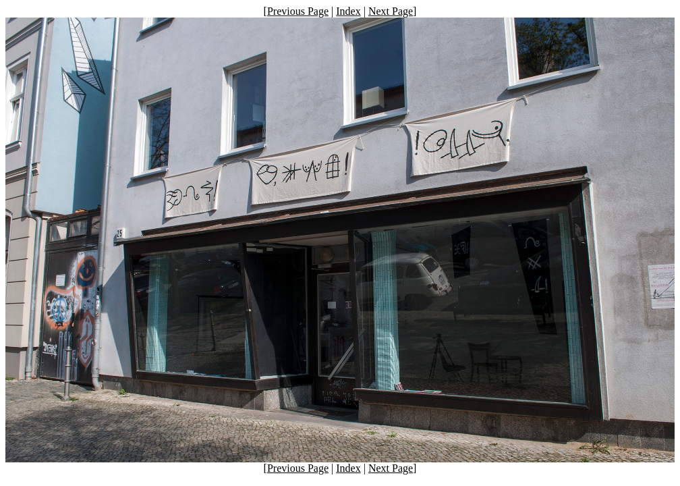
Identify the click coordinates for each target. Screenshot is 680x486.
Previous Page (298, 11)
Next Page (390, 11)
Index (348, 11)
